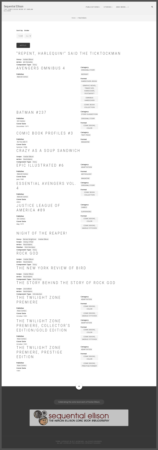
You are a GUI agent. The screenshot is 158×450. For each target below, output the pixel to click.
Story (35, 64)
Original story (88, 70)
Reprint (84, 74)
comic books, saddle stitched (89, 226)
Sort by (19, 30)
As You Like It (22, 142)
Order (26, 30)
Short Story (37, 279)
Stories (107, 7)
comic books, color (89, 126)
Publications (92, 7)
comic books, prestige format (89, 364)
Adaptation (86, 167)
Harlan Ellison (28, 59)
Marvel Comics (22, 77)
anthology (86, 174)
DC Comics (21, 121)
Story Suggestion (89, 114)
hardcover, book (89, 81)
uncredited (27, 289)
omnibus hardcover (89, 99)
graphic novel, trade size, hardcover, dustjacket (89, 89)
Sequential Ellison (13, 6)
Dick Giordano (30, 247)
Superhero (86, 211)
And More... (122, 7)
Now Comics (21, 311)
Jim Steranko (28, 62)
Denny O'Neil (28, 242)
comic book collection (89, 105)
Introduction (37, 294)
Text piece (85, 135)
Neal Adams (27, 159)
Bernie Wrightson (29, 239)
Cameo (84, 207)
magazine (85, 142)
